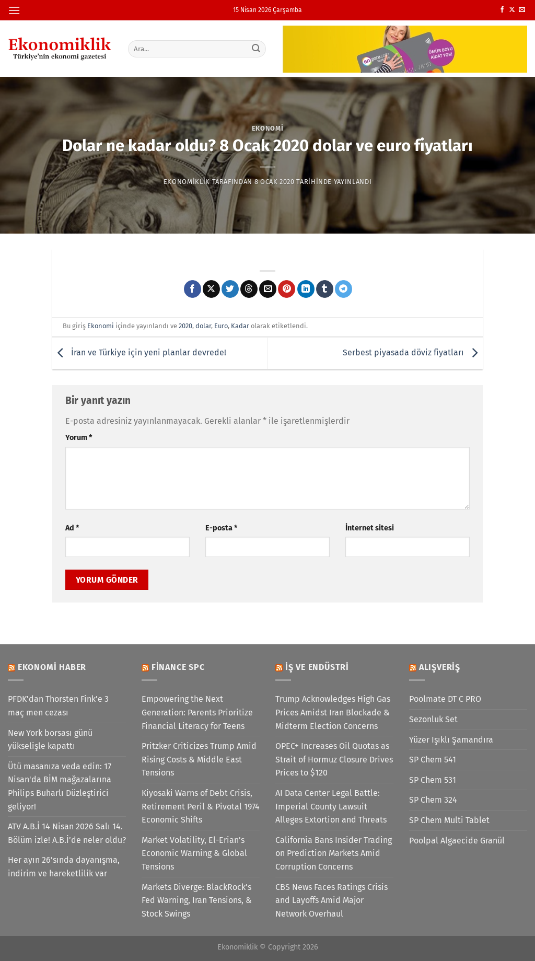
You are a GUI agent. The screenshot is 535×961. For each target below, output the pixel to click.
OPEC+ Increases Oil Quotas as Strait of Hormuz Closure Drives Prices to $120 (334, 759)
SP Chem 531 (432, 780)
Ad (72, 528)
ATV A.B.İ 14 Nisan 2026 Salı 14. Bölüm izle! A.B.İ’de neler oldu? (67, 833)
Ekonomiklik (187, 182)
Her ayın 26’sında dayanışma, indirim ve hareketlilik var (64, 866)
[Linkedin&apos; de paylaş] (306, 289)
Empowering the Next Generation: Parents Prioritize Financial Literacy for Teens (197, 712)
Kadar (240, 326)
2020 (185, 326)
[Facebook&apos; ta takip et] (502, 10)
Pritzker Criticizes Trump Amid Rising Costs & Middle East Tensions (199, 759)
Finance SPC (178, 667)
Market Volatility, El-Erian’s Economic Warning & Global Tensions (194, 853)
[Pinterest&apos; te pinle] (286, 289)
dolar (203, 326)
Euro (221, 326)
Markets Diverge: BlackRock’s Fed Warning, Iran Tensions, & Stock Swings (197, 900)
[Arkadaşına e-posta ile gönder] (267, 289)
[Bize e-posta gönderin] (522, 10)
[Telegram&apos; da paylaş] (343, 289)
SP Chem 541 (432, 760)
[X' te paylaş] (211, 289)
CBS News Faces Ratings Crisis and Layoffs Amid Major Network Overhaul (331, 900)
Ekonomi (268, 128)
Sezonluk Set (433, 719)
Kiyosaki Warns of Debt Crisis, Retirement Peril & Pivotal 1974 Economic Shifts (201, 806)
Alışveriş (439, 667)
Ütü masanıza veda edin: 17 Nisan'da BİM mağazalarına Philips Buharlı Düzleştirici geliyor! (59, 786)
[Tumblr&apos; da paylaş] (324, 289)
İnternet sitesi (369, 528)
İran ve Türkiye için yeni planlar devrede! (139, 352)
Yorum (78, 437)
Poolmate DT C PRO (445, 699)
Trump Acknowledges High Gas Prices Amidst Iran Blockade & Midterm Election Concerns (332, 712)
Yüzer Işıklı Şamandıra (451, 740)
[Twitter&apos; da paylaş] (230, 289)
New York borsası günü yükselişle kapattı (50, 739)
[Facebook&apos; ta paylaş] (192, 289)
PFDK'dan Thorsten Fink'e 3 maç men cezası (58, 705)
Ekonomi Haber (52, 667)
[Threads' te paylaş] (249, 289)
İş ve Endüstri (317, 667)
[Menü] (14, 10)
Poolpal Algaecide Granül (457, 841)
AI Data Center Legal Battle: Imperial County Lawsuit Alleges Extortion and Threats (331, 806)
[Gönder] (256, 48)
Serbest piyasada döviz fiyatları (413, 352)
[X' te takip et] (512, 10)
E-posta (221, 528)
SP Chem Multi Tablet (449, 820)
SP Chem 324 (433, 800)
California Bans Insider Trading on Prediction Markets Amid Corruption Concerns (333, 853)
